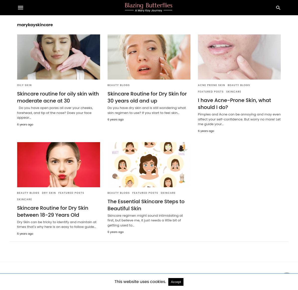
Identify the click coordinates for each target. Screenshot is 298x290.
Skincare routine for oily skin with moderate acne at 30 (58, 97)
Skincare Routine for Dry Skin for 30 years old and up (147, 97)
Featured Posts (211, 92)
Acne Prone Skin (211, 85)
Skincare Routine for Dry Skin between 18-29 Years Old (52, 211)
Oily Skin (24, 85)
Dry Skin (49, 193)
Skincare (233, 92)
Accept (176, 282)
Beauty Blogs (119, 85)
